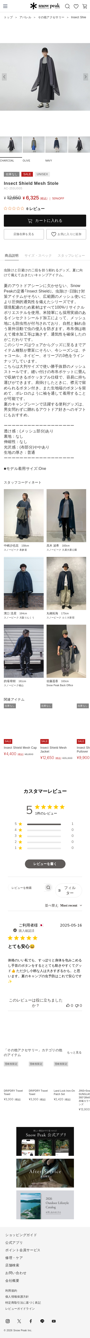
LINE (42, 1321)
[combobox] (63, 905)
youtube (54, 1321)
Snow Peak (45, 6)
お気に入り (76, 6)
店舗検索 (12, 1265)
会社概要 (12, 1280)
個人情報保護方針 (17, 1296)
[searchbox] (26, 887)
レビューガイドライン (20, 1308)
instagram (8, 1321)
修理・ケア (14, 1258)
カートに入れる (48, 220)
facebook (31, 1321)
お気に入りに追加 (69, 234)
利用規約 (11, 1290)
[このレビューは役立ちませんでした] (76, 1005)
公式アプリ (14, 1243)
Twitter (19, 1321)
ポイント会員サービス (23, 1250)
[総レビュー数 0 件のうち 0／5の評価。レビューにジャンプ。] (24, 208)
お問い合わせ (15, 1273)
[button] (85, 77)
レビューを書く (45, 864)
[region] (44, 825)
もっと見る (74, 1052)
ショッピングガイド (21, 1235)
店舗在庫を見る (23, 234)
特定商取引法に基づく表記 (23, 1302)
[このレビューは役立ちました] (68, 1005)
